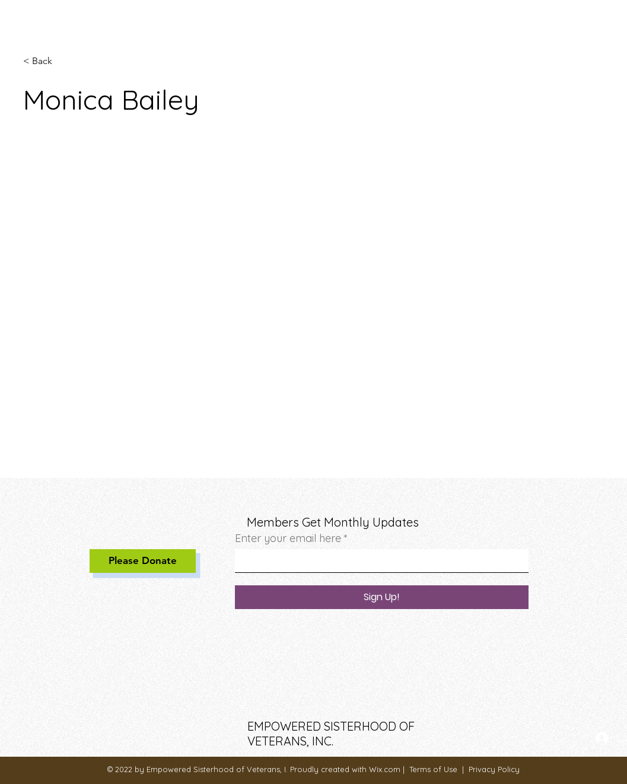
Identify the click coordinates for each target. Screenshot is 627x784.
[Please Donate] (143, 561)
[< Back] (46, 61)
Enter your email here (288, 538)
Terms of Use (433, 769)
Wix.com (384, 769)
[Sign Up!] (382, 597)
